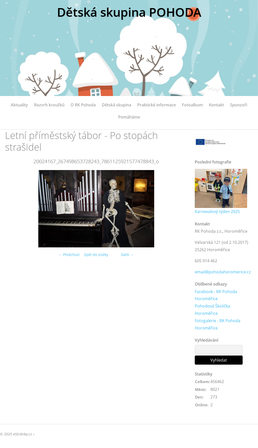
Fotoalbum (192, 105)
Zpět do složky (96, 254)
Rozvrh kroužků (49, 105)
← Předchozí (69, 254)
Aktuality (19, 105)
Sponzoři (238, 105)
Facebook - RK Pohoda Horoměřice (216, 295)
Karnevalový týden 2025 (217, 211)
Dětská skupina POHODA (129, 12)
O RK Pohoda (83, 105)
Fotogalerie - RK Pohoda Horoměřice (217, 324)
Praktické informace (156, 105)
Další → (127, 254)
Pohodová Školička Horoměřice (212, 309)
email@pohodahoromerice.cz (223, 272)
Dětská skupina (116, 105)
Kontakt (216, 105)
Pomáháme (129, 117)
